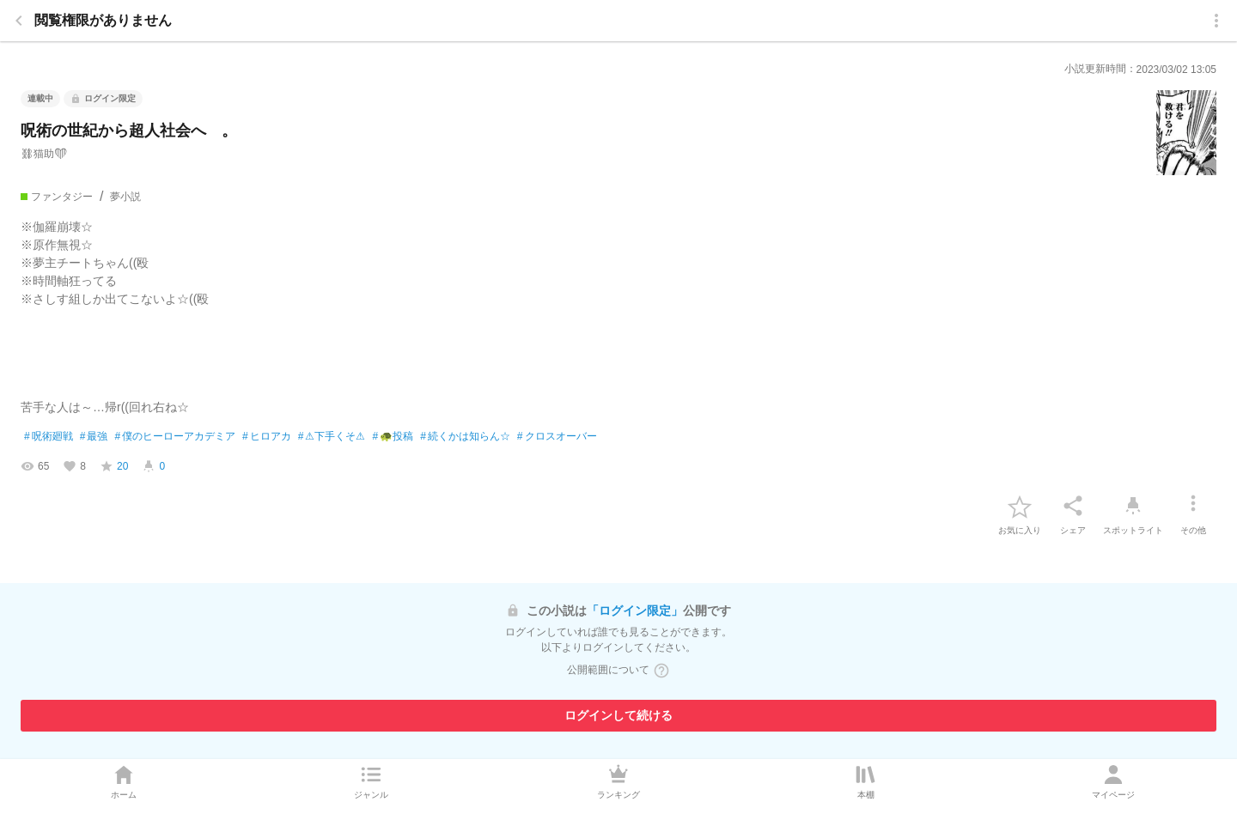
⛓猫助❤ (44, 154)
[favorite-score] (114, 466)
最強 (94, 437)
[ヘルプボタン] (661, 670)
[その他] (1193, 506)
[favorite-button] (1019, 506)
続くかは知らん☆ (465, 437)
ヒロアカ (266, 437)
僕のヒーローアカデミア (174, 437)
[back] (19, 20)
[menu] (1216, 20)
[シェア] (1073, 506)
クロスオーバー (557, 437)
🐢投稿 (392, 437)
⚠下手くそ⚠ (332, 437)
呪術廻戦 (48, 437)
